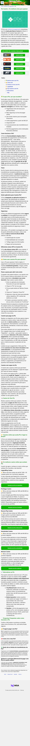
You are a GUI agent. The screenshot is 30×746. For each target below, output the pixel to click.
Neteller (15, 674)
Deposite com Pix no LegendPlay (15, 485)
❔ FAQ (7, 92)
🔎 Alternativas (10, 90)
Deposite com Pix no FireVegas (15, 507)
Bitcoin (20, 674)
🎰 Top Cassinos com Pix (12, 88)
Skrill (5, 674)
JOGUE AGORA (19, 55)
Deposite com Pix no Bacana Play (15, 527)
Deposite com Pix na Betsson (15, 568)
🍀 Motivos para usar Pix (12, 80)
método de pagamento (14, 29)
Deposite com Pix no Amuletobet (15, 548)
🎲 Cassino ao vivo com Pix (13, 84)
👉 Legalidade (9, 86)
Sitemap (22, 690)
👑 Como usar (9, 82)
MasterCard (10, 674)
